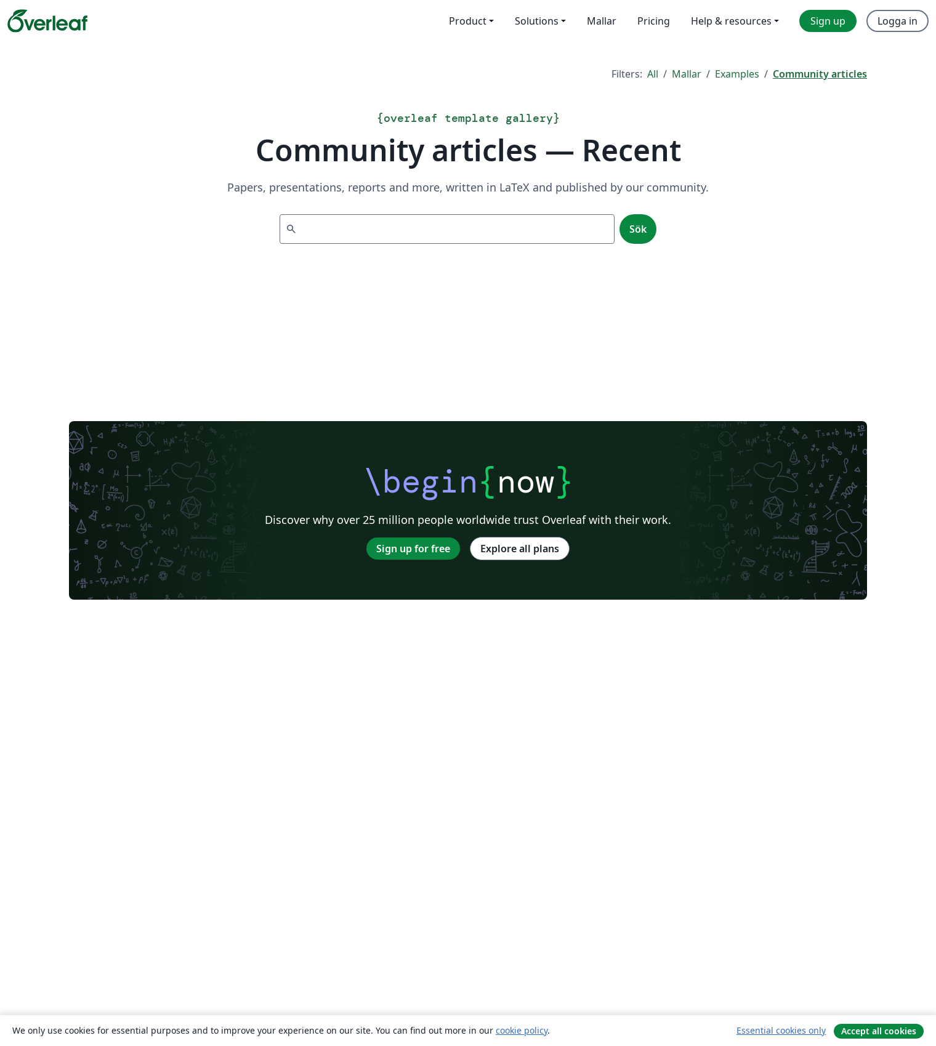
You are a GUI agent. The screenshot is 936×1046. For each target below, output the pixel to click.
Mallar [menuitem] (601, 21)
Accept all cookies (878, 1031)
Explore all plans (519, 548)
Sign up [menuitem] (827, 21)
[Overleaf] (47, 21)
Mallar (686, 74)
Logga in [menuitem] (898, 21)
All (652, 74)
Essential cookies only (781, 1030)
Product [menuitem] (467, 21)
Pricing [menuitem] (653, 21)
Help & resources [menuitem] (731, 21)
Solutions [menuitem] (537, 21)
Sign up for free (413, 548)
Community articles (820, 74)
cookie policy (521, 1030)
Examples (737, 74)
